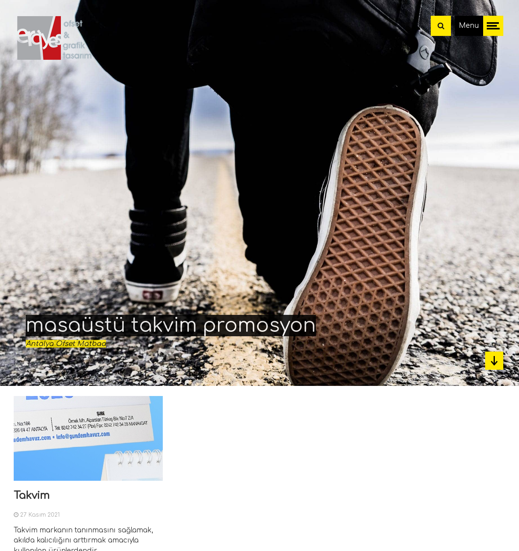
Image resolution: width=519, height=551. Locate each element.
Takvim (32, 495)
